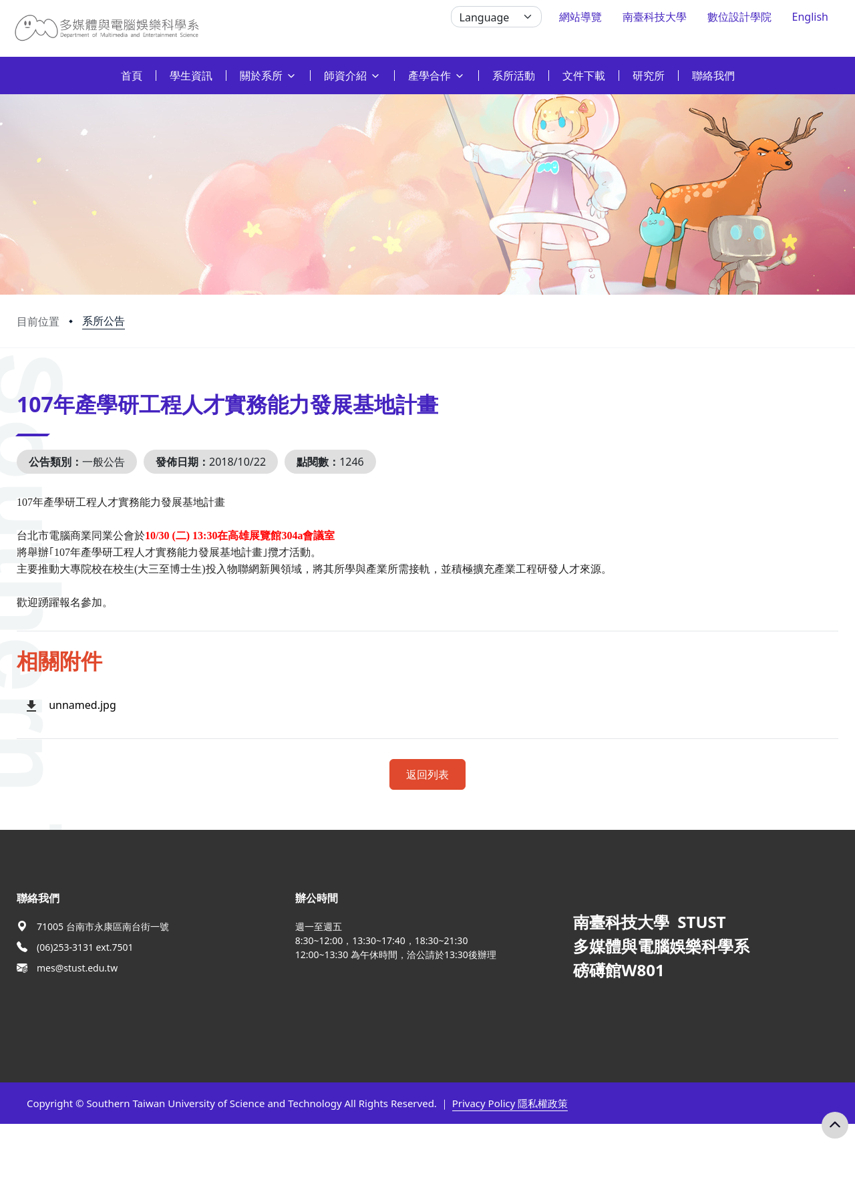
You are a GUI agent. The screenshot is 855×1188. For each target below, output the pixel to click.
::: (3, 67)
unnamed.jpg (82, 705)
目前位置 (38, 321)
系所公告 (103, 320)
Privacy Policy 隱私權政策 (510, 1103)
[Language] (496, 16)
